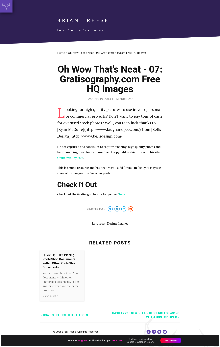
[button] (215, 340)
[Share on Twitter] (110, 208)
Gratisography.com (70, 158)
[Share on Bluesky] (123, 208)
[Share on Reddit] (130, 208)
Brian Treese (83, 20)
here (122, 194)
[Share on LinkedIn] (117, 208)
